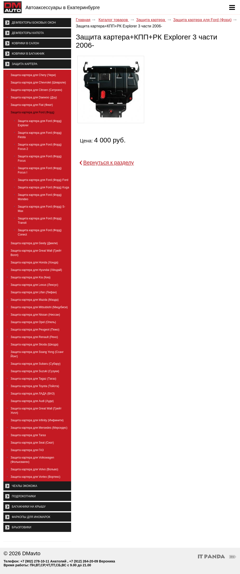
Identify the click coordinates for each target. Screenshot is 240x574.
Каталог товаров (113, 20)
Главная (83, 20)
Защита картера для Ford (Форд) (202, 20)
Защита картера (151, 20)
